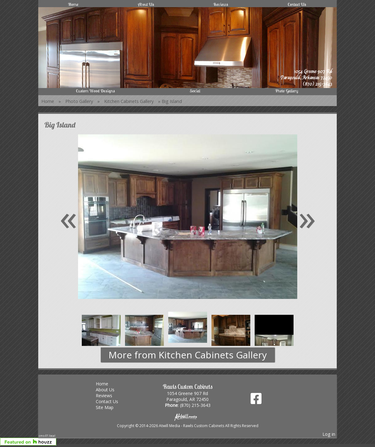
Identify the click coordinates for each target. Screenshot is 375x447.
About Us (146, 4)
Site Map (109, 407)
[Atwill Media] (187, 416)
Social (195, 91)
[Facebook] (256, 401)
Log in (328, 434)
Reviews (220, 4)
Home (73, 4)
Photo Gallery (286, 91)
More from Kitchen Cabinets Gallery (188, 354)
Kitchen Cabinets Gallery (129, 101)
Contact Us (297, 4)
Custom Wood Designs (95, 91)
